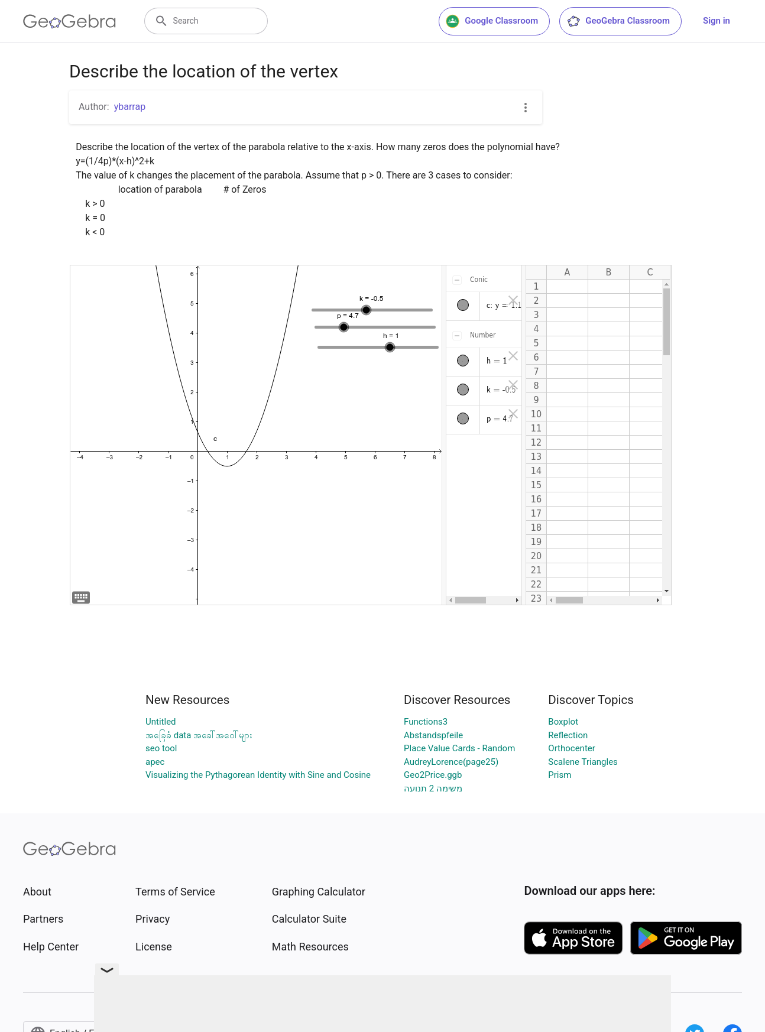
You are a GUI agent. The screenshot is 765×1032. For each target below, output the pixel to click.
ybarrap (129, 106)
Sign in (716, 20)
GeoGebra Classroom (618, 21)
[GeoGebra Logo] (69, 21)
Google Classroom (492, 21)
